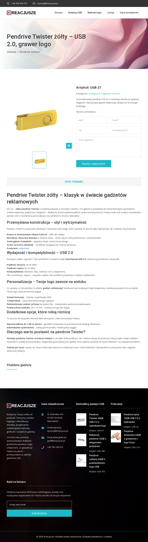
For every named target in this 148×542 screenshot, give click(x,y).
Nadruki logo (94, 12)
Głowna (58, 12)
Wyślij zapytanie (93, 163)
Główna (11, 52)
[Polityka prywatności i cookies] (97, 536)
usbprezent (24, 248)
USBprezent (12, 447)
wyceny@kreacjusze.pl (45, 3)
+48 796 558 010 (17, 3)
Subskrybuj (39, 513)
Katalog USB (75, 12)
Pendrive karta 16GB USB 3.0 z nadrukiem (132, 418)
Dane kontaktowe (129, 12)
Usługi (110, 12)
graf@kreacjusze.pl (56, 440)
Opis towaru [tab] (74, 181)
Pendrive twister (29, 52)
